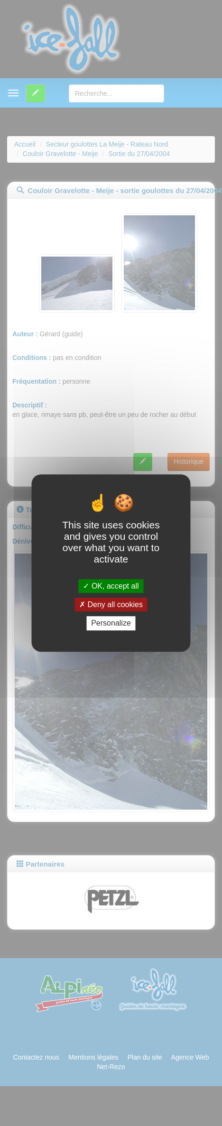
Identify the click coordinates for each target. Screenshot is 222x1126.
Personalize (111, 623)
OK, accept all (111, 586)
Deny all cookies (111, 604)
